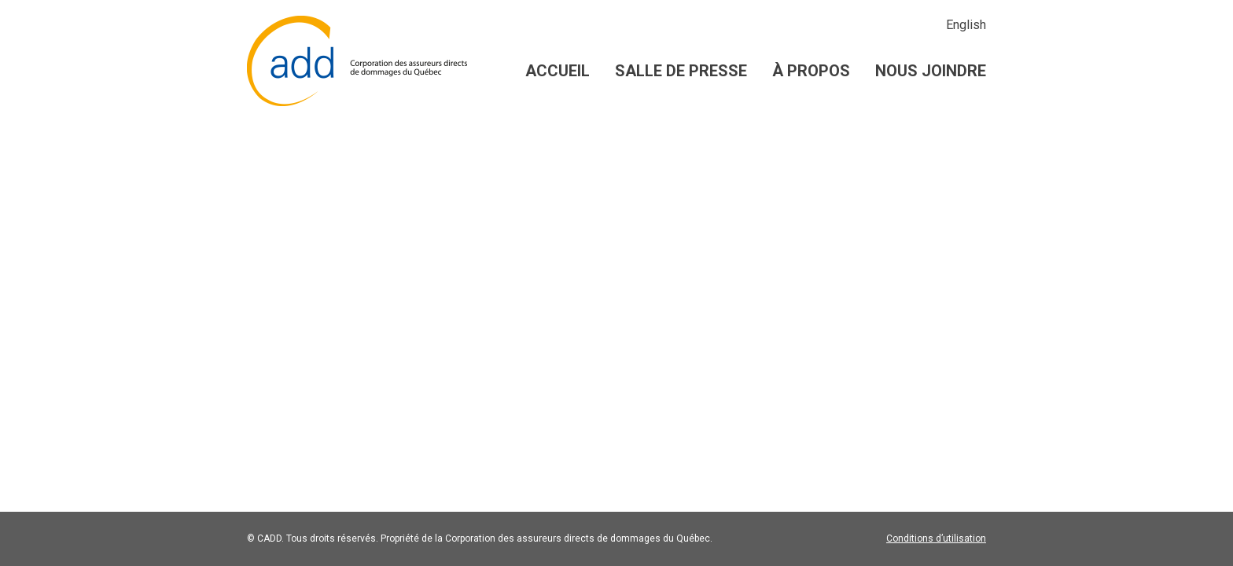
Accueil (557, 70)
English (966, 24)
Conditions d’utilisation (936, 538)
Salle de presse (681, 70)
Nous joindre (930, 70)
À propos (811, 70)
